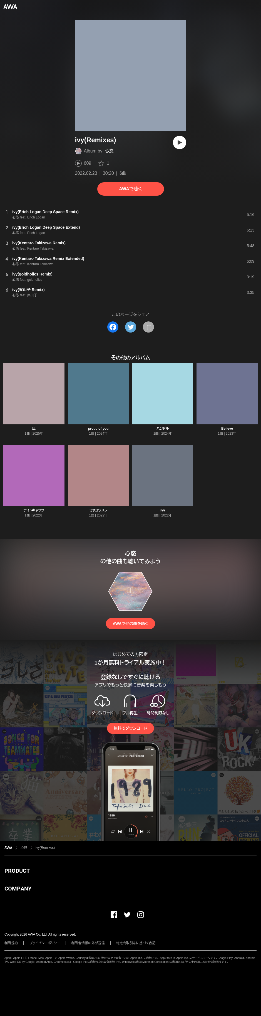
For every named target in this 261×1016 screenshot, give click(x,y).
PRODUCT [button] (17, 870)
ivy (162, 510)
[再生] (179, 142)
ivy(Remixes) (45, 848)
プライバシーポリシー (44, 943)
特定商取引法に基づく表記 (136, 943)
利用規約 (11, 943)
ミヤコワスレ (98, 510)
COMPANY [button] (17, 888)
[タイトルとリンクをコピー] (148, 327)
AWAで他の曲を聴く (130, 623)
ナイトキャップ (34, 510)
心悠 (109, 151)
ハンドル (162, 428)
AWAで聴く (130, 188)
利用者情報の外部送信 (88, 943)
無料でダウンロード (130, 728)
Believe (227, 428)
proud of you (98, 428)
